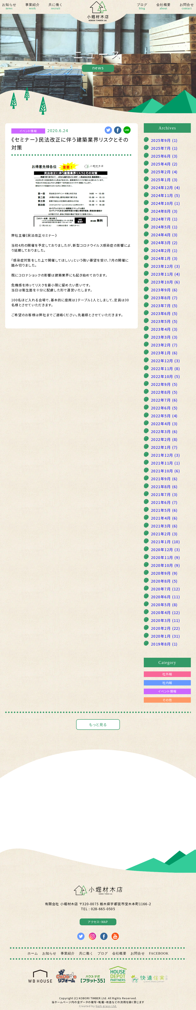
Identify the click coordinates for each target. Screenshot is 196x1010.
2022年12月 (165, 360)
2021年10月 (165, 470)
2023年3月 (164, 337)
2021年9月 (164, 478)
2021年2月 (164, 533)
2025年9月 (164, 140)
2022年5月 (164, 415)
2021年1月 (165, 541)
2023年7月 (164, 305)
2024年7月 (164, 219)
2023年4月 (164, 329)
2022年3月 (164, 431)
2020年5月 (164, 604)
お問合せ (187, 7)
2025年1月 (164, 179)
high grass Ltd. (106, 1006)
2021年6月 (164, 502)
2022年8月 (164, 392)
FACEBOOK (159, 953)
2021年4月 (164, 518)
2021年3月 (164, 526)
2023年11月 (165, 274)
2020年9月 (164, 573)
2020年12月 (165, 549)
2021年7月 (164, 494)
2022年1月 (164, 447)
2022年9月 (164, 384)
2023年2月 (164, 345)
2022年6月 (164, 407)
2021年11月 (165, 463)
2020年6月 (165, 596)
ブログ (142, 7)
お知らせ (9, 7)
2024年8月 (164, 211)
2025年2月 (164, 171)
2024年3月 (164, 242)
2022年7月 (164, 400)
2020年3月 (165, 620)
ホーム (32, 953)
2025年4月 (164, 164)
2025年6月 (164, 156)
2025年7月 (164, 148)
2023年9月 (164, 289)
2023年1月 (164, 352)
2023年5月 (164, 321)
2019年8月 (164, 644)
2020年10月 (165, 565)
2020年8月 (164, 581)
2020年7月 (165, 588)
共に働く (55, 7)
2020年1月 (165, 636)
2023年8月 (164, 297)
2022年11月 (165, 368)
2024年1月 (164, 258)
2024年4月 (164, 234)
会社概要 (163, 7)
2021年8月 (164, 486)
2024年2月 (164, 250)
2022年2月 (164, 439)
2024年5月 (164, 226)
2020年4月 (165, 612)
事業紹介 (32, 7)
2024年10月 (165, 203)
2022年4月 (164, 423)
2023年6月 (164, 313)
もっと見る (98, 724)
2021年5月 (164, 510)
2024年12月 (165, 187)
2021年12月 (165, 455)
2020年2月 (165, 628)
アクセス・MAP (98, 922)
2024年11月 (165, 195)
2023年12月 (165, 266)
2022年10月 (165, 376)
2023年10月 (165, 282)
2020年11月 (165, 557)
